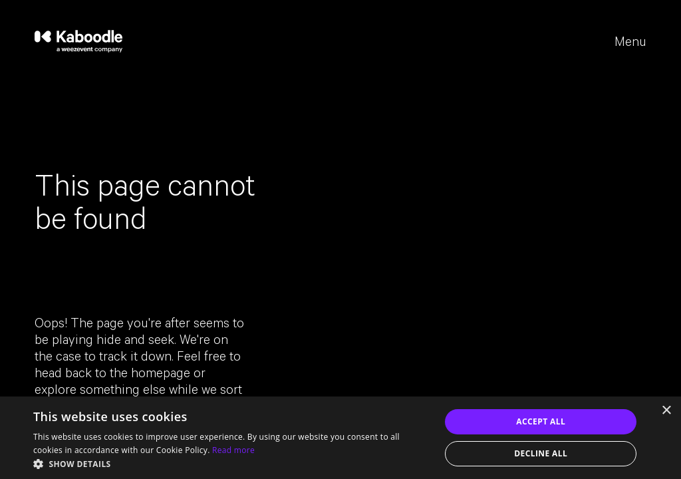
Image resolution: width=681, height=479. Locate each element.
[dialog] (340, 438)
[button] (230, 463)
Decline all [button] (540, 453)
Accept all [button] (540, 421)
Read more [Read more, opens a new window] (233, 450)
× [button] (666, 411)
